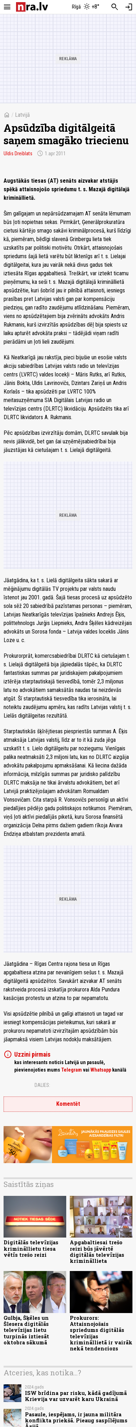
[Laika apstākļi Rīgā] (86, 7)
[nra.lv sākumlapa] (32, 7)
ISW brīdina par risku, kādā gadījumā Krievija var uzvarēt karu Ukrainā (76, 1396)
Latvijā (22, 114)
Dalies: (42, 1085)
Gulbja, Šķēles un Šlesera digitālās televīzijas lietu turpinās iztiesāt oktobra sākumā (26, 1330)
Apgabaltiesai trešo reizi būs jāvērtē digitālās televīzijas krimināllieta (97, 1251)
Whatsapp (100, 1070)
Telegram (71, 1070)
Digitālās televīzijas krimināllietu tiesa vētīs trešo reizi (31, 1248)
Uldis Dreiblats (18, 153)
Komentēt (68, 1103)
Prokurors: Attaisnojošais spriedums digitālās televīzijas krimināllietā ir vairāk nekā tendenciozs (101, 1333)
